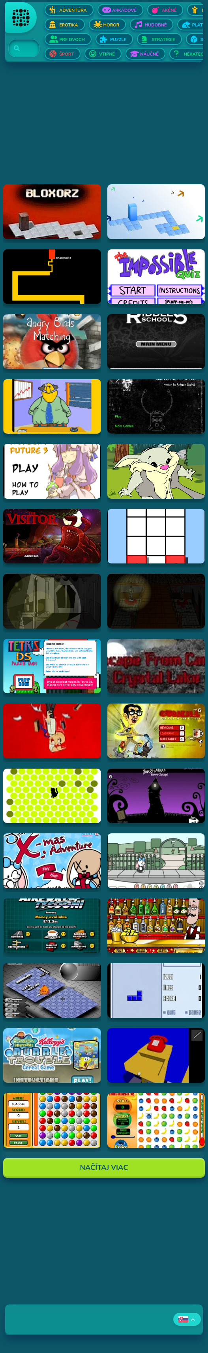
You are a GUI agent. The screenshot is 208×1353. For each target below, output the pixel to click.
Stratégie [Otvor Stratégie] (163, 40)
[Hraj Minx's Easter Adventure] (156, 860)
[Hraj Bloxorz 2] (156, 211)
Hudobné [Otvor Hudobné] (155, 25)
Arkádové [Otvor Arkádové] (124, 10)
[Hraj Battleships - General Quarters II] (52, 990)
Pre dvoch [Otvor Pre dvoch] (72, 40)
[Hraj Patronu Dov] (52, 406)
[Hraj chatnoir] (52, 796)
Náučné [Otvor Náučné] (149, 54)
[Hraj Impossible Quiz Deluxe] (156, 276)
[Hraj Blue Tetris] (156, 990)
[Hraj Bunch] (52, 1120)
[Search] (19, 48)
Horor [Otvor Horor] (111, 25)
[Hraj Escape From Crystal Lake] (156, 666)
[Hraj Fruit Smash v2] (156, 1120)
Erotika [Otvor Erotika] (68, 25)
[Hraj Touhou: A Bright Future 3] (52, 471)
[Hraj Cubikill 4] (52, 731)
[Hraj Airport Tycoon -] (52, 925)
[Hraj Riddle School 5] (156, 341)
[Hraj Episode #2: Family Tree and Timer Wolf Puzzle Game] (156, 471)
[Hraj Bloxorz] (52, 211)
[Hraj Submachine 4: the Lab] (156, 406)
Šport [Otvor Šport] (66, 54)
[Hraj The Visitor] (52, 536)
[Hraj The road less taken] (156, 536)
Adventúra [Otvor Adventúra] (73, 10)
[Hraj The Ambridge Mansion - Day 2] (156, 601)
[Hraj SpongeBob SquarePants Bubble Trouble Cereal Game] (52, 1055)
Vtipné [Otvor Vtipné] (107, 54)
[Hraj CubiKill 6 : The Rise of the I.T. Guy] (156, 731)
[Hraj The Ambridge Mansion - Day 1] (52, 601)
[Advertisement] (104, 129)
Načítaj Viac (104, 1167)
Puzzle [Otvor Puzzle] (118, 40)
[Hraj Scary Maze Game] (52, 276)
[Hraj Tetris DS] (52, 666)
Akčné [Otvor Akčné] (169, 10)
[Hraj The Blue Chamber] (156, 1055)
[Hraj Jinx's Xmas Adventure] (52, 860)
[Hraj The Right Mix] (156, 925)
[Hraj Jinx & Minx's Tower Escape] (156, 796)
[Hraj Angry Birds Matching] (52, 341)
